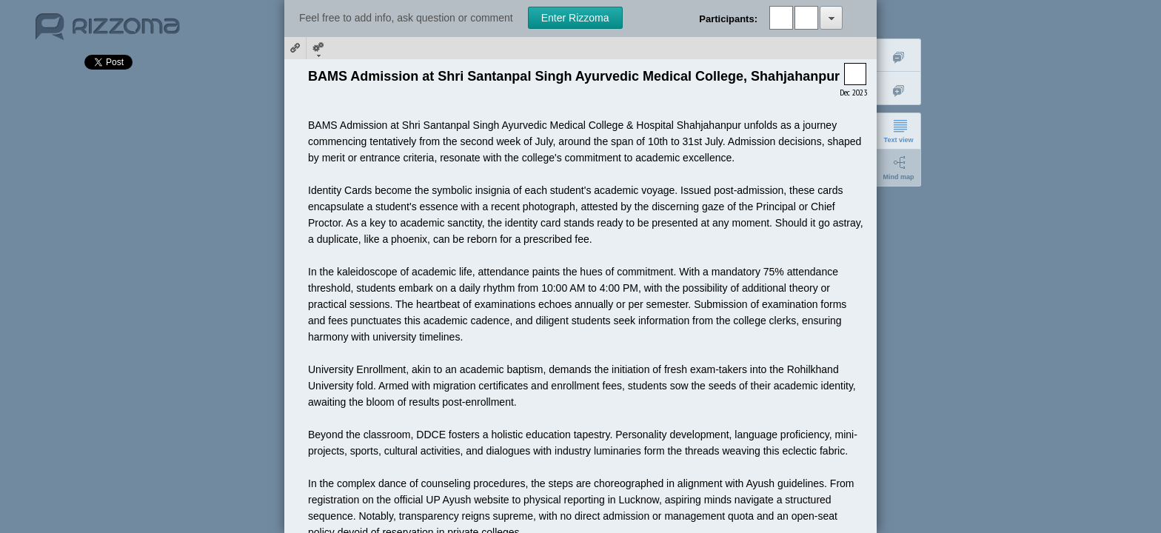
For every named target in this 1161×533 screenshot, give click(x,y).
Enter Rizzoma (575, 18)
